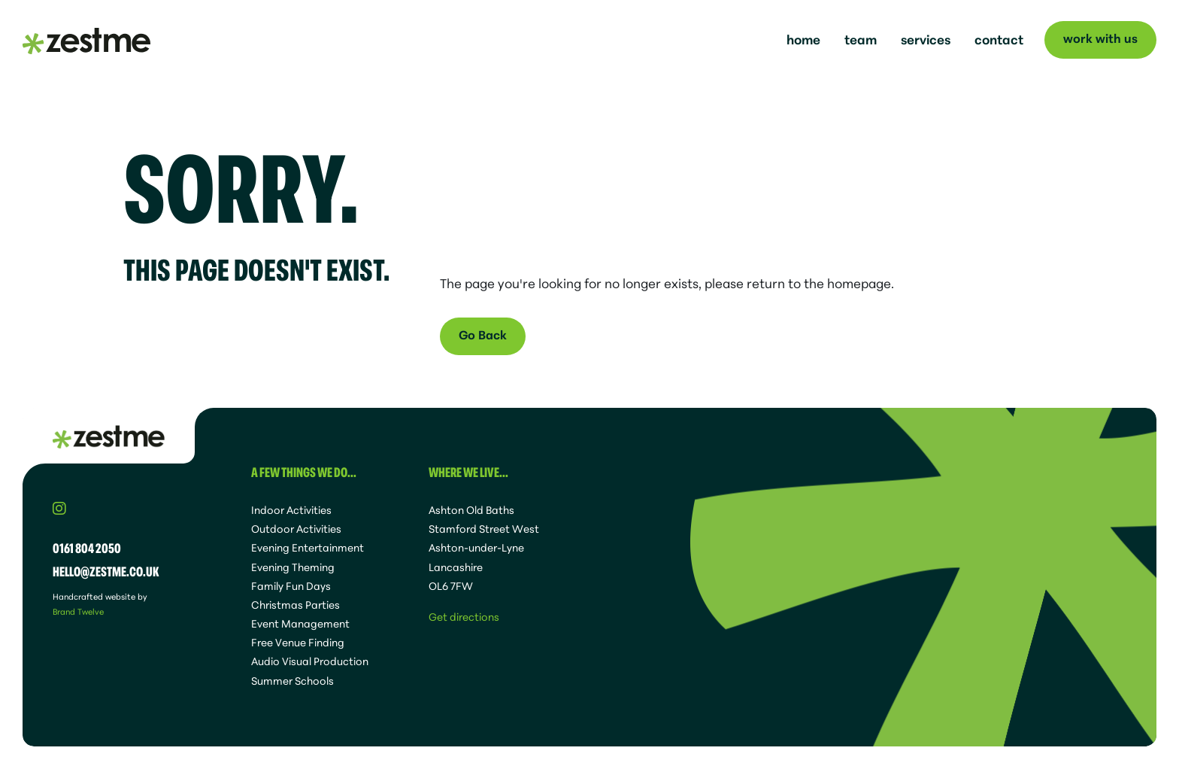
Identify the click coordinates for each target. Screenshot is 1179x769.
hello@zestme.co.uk (106, 570)
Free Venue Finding (297, 641)
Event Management (300, 623)
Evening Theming (293, 566)
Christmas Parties (295, 604)
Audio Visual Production (309, 660)
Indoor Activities (291, 509)
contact (998, 38)
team (860, 38)
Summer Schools (292, 680)
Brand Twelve (78, 611)
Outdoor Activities (296, 528)
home (803, 38)
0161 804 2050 (87, 547)
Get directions (464, 616)
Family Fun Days (291, 585)
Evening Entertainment (307, 547)
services (925, 38)
